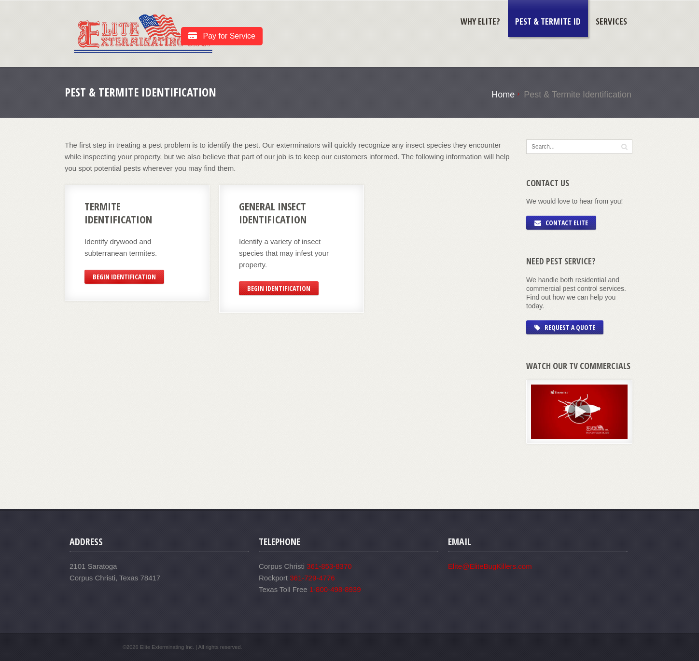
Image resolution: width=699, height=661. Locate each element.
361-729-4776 (312, 578)
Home (503, 94)
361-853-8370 (329, 566)
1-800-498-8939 (335, 589)
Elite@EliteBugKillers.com (490, 566)
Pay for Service (221, 36)
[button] (624, 146)
